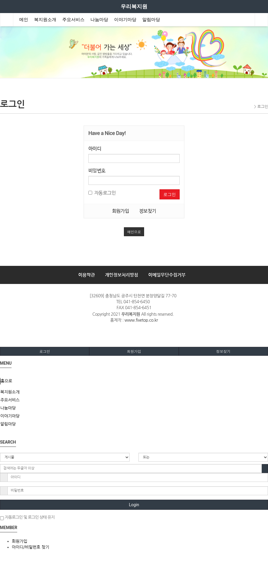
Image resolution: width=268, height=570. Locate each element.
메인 (23, 19)
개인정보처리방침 (121, 275)
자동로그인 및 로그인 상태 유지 (27, 517)
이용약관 (86, 275)
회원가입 (120, 211)
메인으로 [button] (134, 231)
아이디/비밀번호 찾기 (30, 547)
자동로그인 (102, 192)
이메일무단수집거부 (167, 275)
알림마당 (151, 19)
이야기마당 (125, 19)
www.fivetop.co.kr (141, 320)
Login (134, 504)
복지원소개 (45, 19)
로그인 (169, 194)
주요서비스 (73, 19)
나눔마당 (99, 19)
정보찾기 (147, 211)
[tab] (134, 392)
